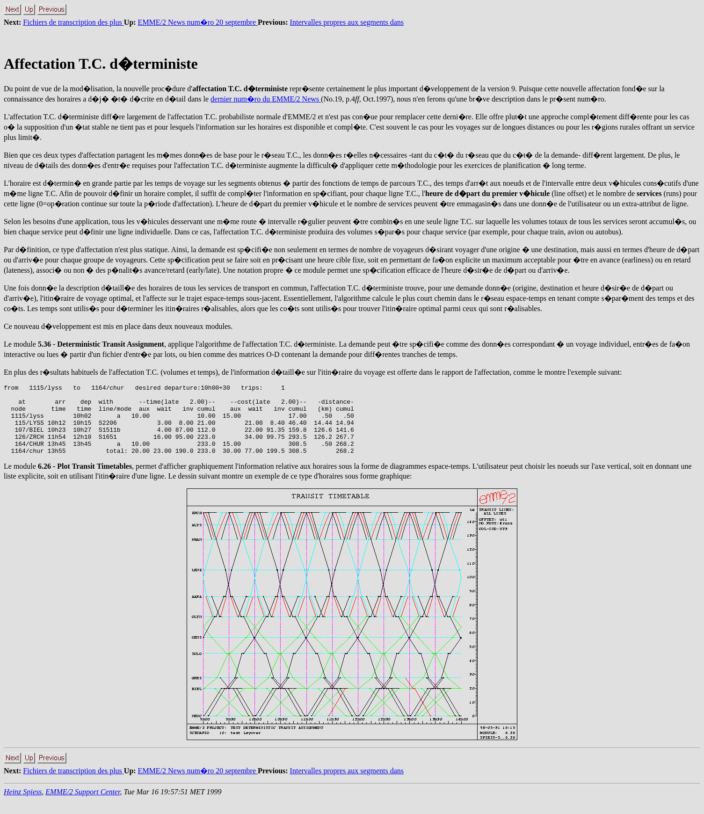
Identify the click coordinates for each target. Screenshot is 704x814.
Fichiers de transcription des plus (73, 22)
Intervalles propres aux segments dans (347, 22)
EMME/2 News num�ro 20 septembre (198, 22)
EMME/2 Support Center (82, 806)
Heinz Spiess (23, 806)
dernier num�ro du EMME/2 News (265, 99)
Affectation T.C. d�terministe (101, 63)
